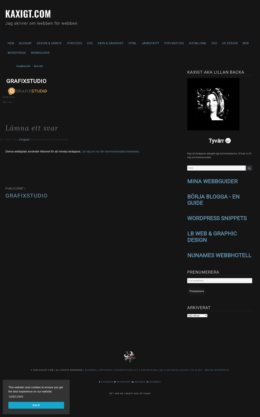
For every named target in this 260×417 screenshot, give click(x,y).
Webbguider (40, 52)
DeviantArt (124, 380)
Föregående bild (23, 66)
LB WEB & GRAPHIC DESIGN (212, 235)
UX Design (230, 43)
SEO (214, 43)
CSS (90, 43)
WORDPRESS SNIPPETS (217, 217)
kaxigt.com (31, 13)
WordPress (17, 52)
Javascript (150, 43)
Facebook (107, 380)
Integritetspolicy (126, 368)
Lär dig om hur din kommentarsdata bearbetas (110, 151)
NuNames (91, 368)
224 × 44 (7, 102)
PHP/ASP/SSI (174, 43)
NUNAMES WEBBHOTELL (219, 253)
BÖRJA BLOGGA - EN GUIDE (213, 199)
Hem (11, 43)
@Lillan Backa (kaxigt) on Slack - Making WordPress (194, 368)
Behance (140, 380)
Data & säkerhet (111, 43)
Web (246, 43)
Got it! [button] (36, 405)
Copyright (105, 368)
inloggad (24, 139)
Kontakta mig (149, 368)
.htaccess (74, 43)
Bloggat (25, 43)
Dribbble (155, 380)
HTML (133, 43)
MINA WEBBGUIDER (212, 181)
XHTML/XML (198, 43)
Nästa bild (38, 66)
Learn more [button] (16, 396)
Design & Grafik (49, 43)
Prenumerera (195, 289)
